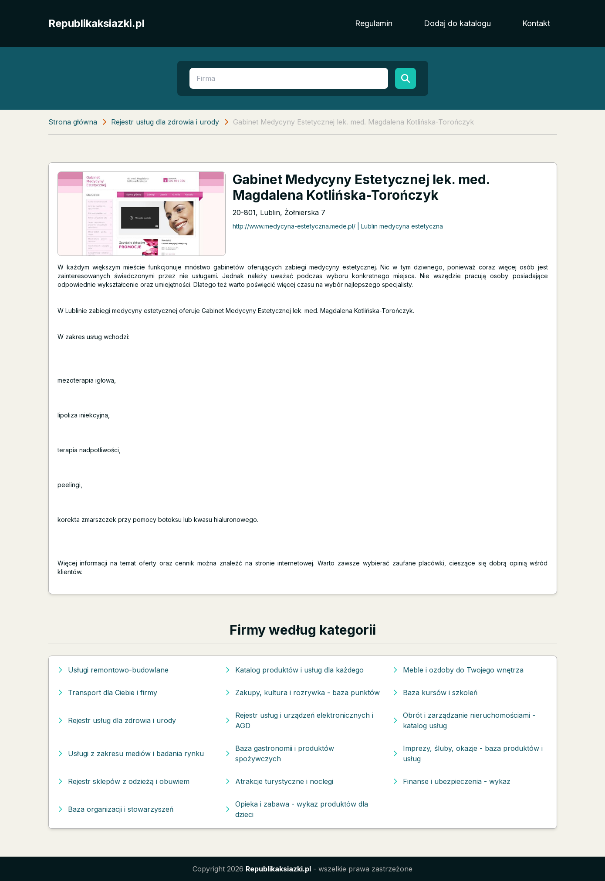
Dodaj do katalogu (457, 23)
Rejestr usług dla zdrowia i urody (165, 122)
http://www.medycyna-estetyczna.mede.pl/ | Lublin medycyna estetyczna (338, 226)
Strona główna (72, 122)
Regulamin (373, 23)
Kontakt (536, 23)
